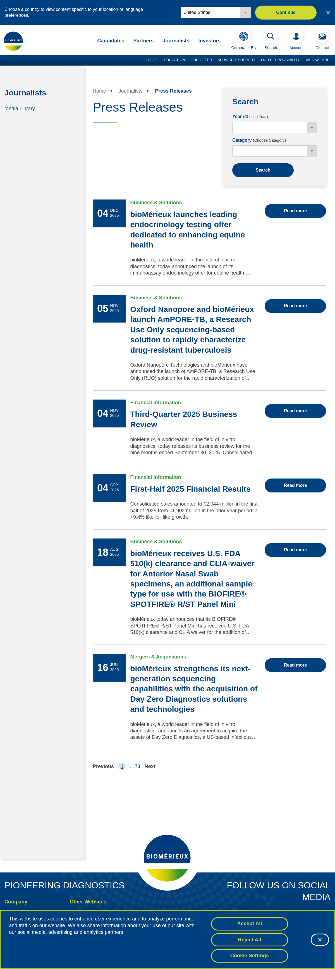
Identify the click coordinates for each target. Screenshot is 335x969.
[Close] (320, 940)
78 (137, 766)
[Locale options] (216, 12)
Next (150, 766)
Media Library (19, 108)
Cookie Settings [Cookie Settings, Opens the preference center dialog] (249, 955)
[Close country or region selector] (328, 13)
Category (259, 140)
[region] (167, 939)
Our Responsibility (280, 60)
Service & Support (236, 60)
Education (174, 60)
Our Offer (201, 60)
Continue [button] (285, 12)
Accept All (249, 923)
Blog (153, 60)
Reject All (249, 939)
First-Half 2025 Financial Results (190, 489)
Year (250, 116)
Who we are (317, 60)
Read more (295, 210)
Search (262, 170)
